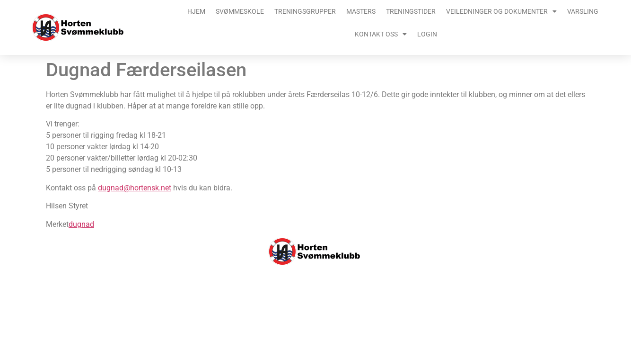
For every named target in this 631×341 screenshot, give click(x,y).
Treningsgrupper (305, 11)
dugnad (81, 224)
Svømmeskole (240, 11)
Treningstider (411, 11)
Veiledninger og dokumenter (501, 11)
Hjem (196, 11)
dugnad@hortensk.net (134, 187)
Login (427, 34)
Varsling (582, 11)
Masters (361, 11)
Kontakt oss (381, 34)
